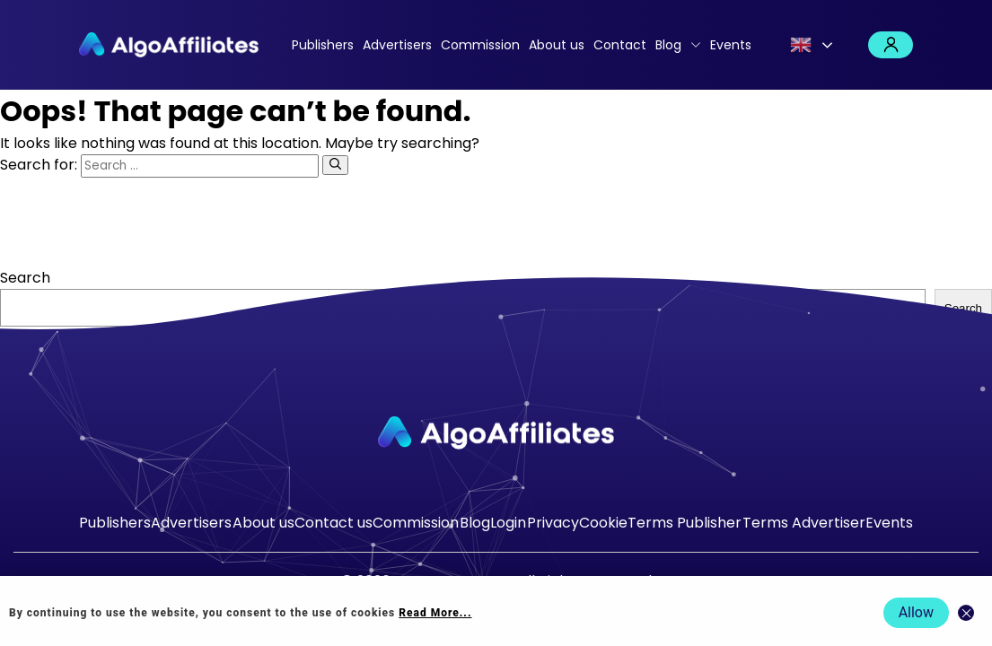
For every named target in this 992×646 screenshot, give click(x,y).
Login (890, 44)
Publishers (323, 45)
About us (556, 45)
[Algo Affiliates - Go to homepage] (169, 45)
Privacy (553, 522)
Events (730, 45)
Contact (619, 45)
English (801, 45)
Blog (668, 45)
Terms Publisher (685, 522)
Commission (480, 45)
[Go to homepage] (496, 433)
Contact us (333, 522)
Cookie (603, 522)
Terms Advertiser (803, 522)
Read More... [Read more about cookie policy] (435, 613)
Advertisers (397, 45)
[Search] (335, 165)
